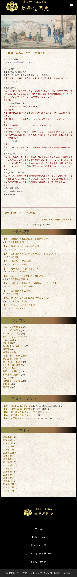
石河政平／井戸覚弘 (13, 381)
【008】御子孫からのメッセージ (19, 412)
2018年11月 (8, 487)
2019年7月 (8, 462)
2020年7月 (8, 443)
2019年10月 (8, 453)
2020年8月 (8, 440)
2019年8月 (8, 459)
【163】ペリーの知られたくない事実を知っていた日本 (30, 283)
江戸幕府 (14, 257)
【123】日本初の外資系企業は (18, 261)
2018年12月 (8, 484)
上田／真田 (8, 340)
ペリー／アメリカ (18, 249)
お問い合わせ (38, 561)
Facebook (38, 537)
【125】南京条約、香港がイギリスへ (21, 268)
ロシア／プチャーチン (14, 337)
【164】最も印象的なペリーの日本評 (21, 246)
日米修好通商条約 (18, 242)
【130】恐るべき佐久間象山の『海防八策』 (24, 276)
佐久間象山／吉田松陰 (19, 279)
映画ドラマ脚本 (10, 371)
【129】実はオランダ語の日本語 (19, 305)
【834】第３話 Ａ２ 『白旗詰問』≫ (28, 53)
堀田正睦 (7, 349)
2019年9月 (8, 456)
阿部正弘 (7, 384)
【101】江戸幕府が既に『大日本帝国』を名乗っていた (30, 254)
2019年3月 (8, 475)
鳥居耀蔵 (7, 387)
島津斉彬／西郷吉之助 (14, 355)
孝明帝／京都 (9, 352)
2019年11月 (8, 449)
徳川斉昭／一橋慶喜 (13, 362)
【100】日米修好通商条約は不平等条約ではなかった (28, 239)
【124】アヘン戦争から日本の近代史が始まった (26, 298)
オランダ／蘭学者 (18, 308)
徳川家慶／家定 (10, 359)
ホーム (38, 528)
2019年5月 (8, 468)
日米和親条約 (9, 368)
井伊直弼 (7, 343)
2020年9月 (8, 437)
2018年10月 (8, 490)
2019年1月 (8, 481)
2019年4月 (8, 472)
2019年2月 (8, 478)
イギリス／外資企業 (19, 264)
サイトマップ (38, 545)
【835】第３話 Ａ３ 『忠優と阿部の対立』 (54, 220)
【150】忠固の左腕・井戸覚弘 (18, 406)
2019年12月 (8, 446)
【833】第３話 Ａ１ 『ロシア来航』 (20, 213)
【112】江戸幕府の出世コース (17, 290)
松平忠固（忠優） (11, 374)
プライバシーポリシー (38, 553)
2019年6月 (8, 465)
